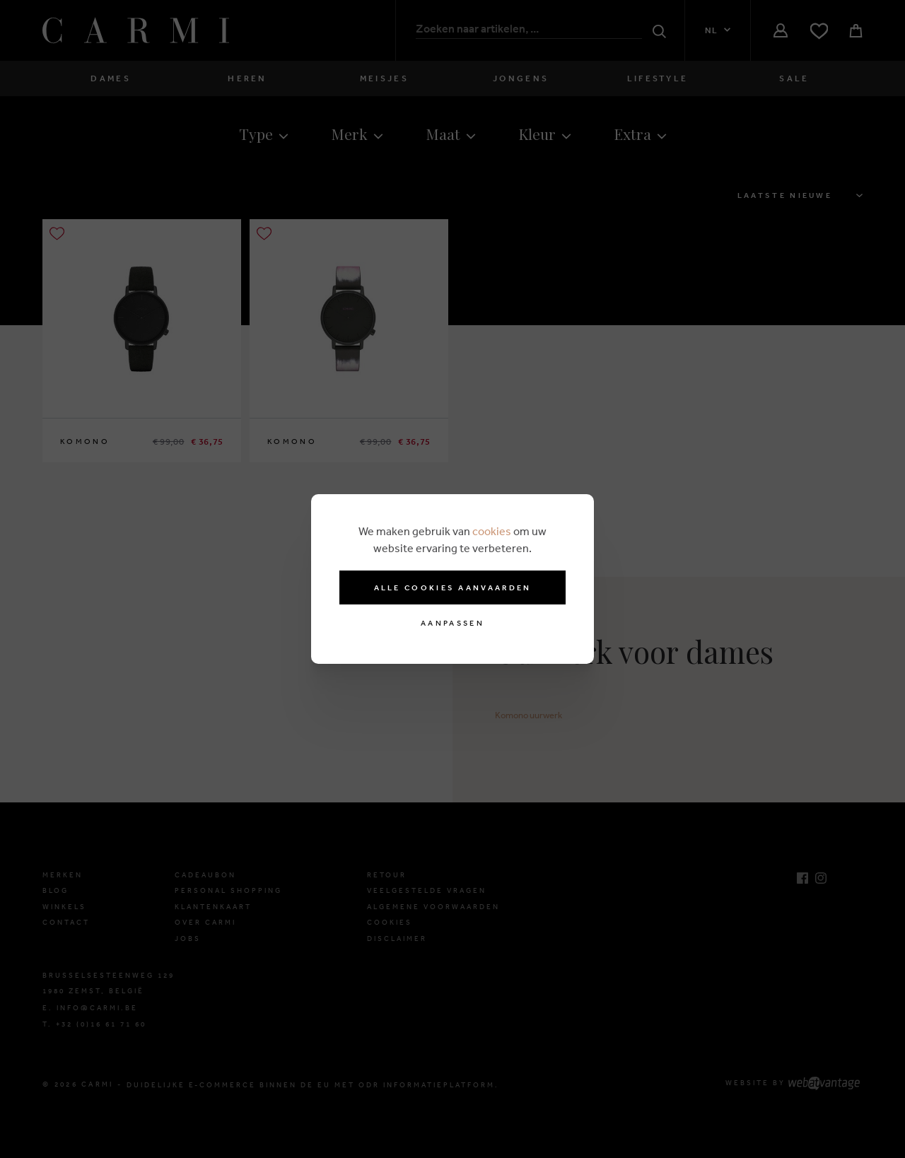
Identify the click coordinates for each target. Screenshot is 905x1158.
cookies (491, 531)
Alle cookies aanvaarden (453, 587)
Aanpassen (452, 623)
